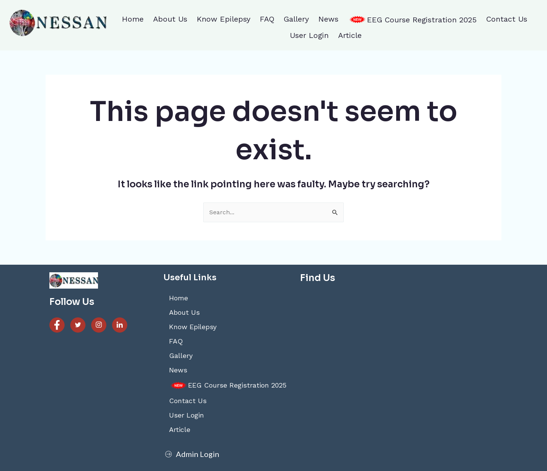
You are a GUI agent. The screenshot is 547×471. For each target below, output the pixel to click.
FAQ (267, 19)
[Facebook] (57, 325)
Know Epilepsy (223, 19)
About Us (170, 19)
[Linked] (119, 325)
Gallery (296, 19)
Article (350, 35)
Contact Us (506, 19)
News (328, 19)
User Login (309, 35)
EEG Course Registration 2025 (412, 19)
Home (133, 19)
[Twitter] (77, 325)
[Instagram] (98, 325)
